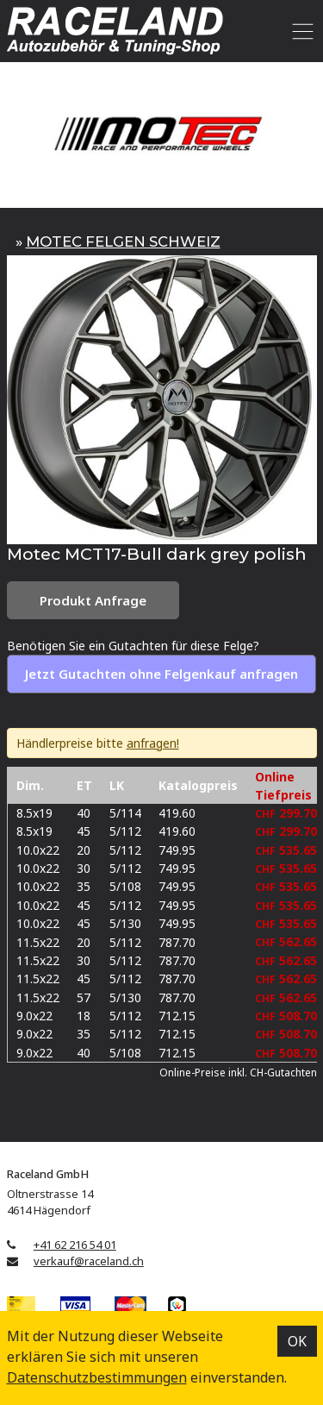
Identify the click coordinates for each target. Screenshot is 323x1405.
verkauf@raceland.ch (89, 1261)
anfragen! (153, 743)
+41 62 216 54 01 (75, 1244)
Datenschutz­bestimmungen (97, 1377)
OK (297, 1341)
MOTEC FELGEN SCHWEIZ (123, 241)
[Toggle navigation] (300, 31)
